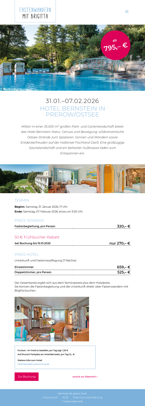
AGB (65, 397)
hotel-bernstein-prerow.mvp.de (33, 364)
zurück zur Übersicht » (85, 376)
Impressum (50, 397)
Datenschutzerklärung (87, 397)
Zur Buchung (27, 376)
